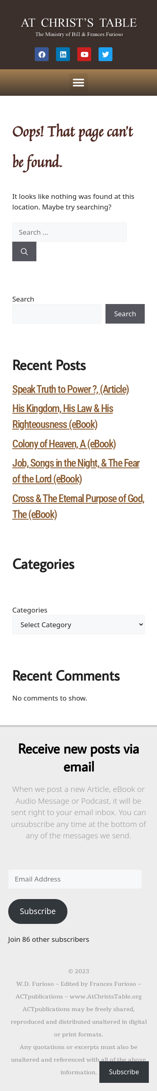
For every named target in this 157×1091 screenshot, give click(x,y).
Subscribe (38, 911)
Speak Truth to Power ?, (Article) (70, 389)
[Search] (24, 251)
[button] (79, 82)
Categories (29, 610)
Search (23, 299)
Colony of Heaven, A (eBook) (64, 444)
